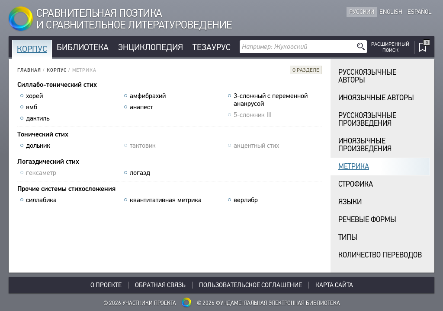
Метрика (353, 166)
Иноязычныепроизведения (365, 144)
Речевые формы (367, 219)
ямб (31, 107)
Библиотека (83, 47)
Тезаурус (212, 47)
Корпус (32, 49)
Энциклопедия (150, 47)
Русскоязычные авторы (367, 76)
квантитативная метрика (166, 200)
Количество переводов (380, 255)
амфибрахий (148, 96)
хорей (34, 96)
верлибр (246, 200)
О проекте (106, 285)
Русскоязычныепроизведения (367, 119)
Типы (347, 237)
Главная (29, 70)
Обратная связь (160, 285)
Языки (350, 201)
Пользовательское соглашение (250, 285)
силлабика (41, 200)
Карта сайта (334, 285)
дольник (38, 145)
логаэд (140, 173)
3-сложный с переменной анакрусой (271, 100)
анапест (141, 107)
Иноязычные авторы (376, 97)
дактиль (37, 118)
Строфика (355, 184)
